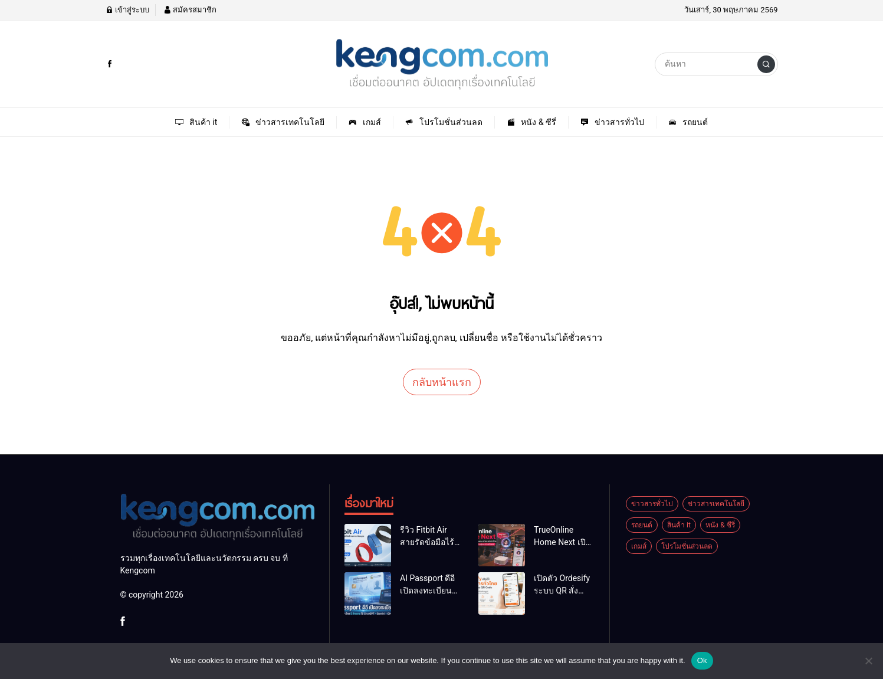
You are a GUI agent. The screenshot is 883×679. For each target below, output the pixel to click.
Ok (702, 660)
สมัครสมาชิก (189, 9)
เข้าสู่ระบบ (127, 9)
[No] (868, 661)
